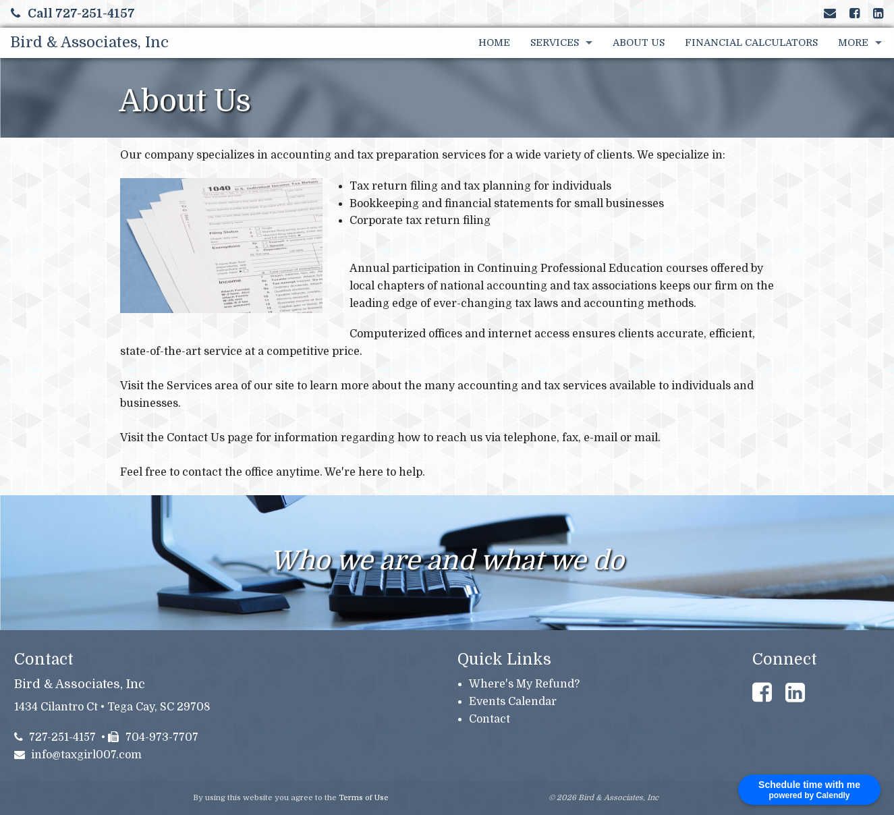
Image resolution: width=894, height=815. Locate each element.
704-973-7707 (153, 737)
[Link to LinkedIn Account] (878, 13)
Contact (489, 719)
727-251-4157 (55, 737)
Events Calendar (513, 702)
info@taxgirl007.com (78, 755)
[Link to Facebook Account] (854, 13)
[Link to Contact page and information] (830, 13)
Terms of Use (364, 797)
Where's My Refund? (524, 684)
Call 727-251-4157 (73, 13)
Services (554, 42)
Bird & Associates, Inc (89, 42)
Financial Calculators (751, 42)
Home (494, 42)
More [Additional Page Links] (853, 42)
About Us (639, 42)
